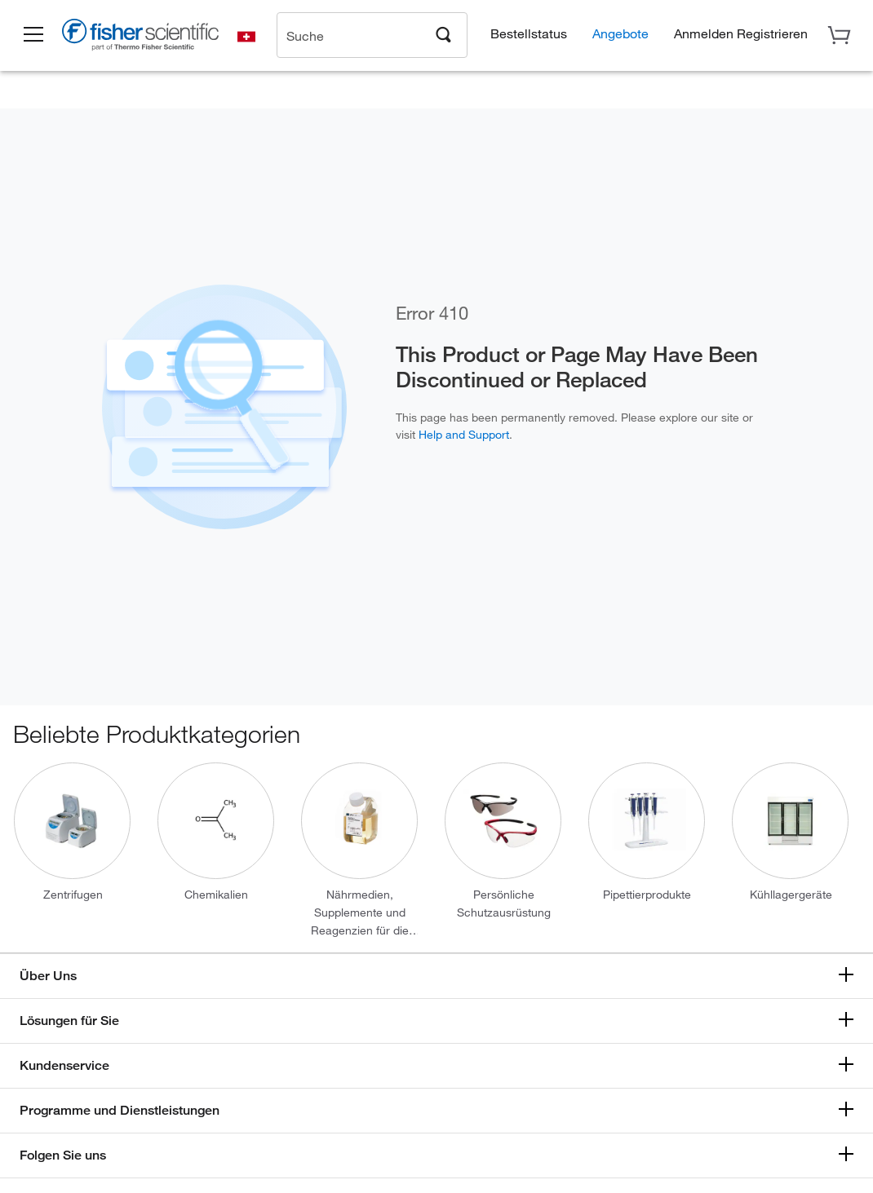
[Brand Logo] (143, 37)
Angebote (620, 33)
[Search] (444, 33)
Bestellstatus (528, 33)
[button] (34, 35)
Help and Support (464, 434)
